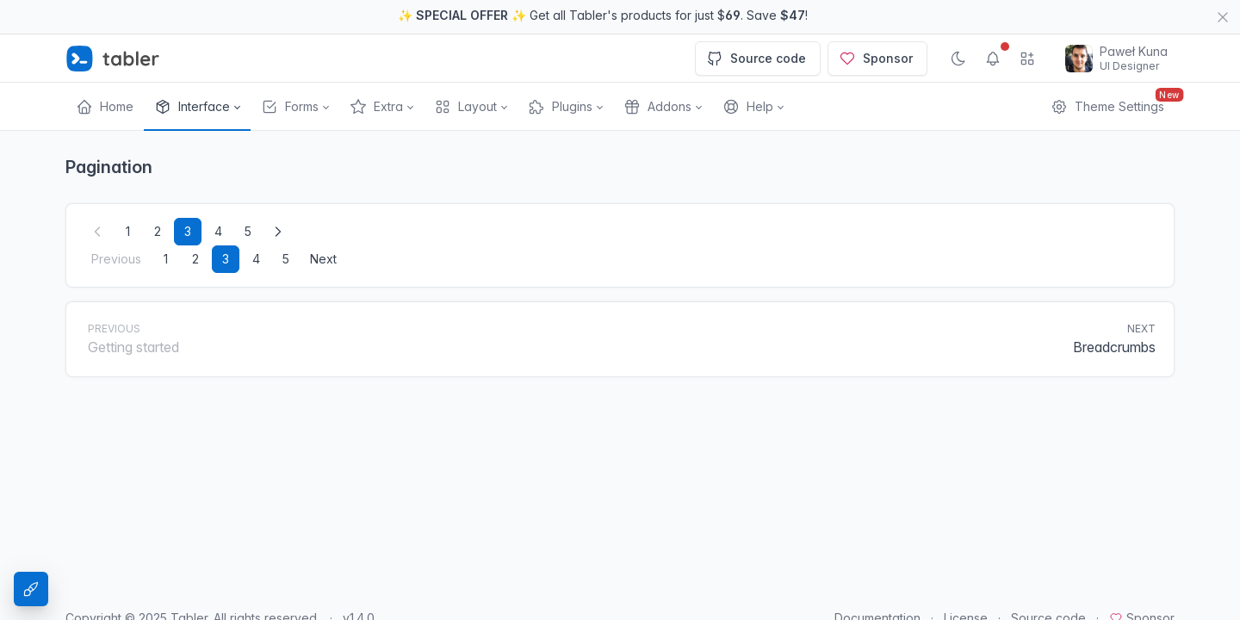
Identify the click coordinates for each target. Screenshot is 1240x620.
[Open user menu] (1116, 24)
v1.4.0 (359, 583)
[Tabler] (112, 24)
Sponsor (876, 24)
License (966, 583)
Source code (756, 24)
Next (323, 224)
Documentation (877, 583)
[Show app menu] (1027, 24)
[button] (197, 72)
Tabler (189, 583)
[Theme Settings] (31, 589)
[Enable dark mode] (958, 24)
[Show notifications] (993, 24)
